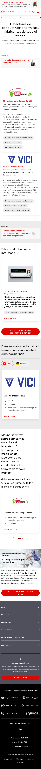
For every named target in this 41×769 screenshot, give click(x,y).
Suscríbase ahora (20, 678)
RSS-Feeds (5, 645)
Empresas (5, 615)
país (33, 43)
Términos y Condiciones (25, 759)
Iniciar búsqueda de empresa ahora (20, 593)
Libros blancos (7, 630)
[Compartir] (29, 11)
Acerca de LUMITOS (19, 742)
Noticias (4, 607)
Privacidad (20, 762)
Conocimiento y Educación (12, 637)
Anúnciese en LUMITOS (19, 738)
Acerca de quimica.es (20, 746)
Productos (6, 622)
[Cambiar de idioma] (33, 11)
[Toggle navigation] (38, 11)
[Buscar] (26, 11)
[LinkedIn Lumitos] (20, 729)
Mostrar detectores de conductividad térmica (20, 331)
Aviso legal (8, 759)
